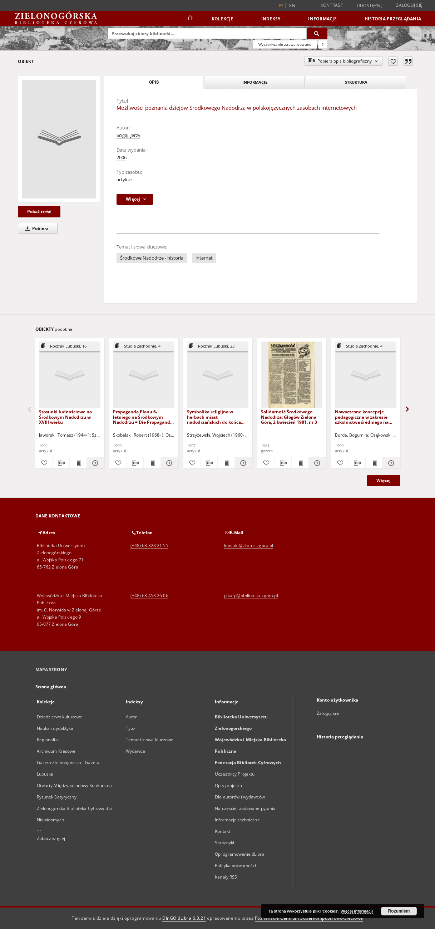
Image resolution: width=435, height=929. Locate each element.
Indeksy (271, 19)
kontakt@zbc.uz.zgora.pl (248, 545)
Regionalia (47, 740)
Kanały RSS (226, 877)
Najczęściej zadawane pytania (245, 808)
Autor (131, 717)
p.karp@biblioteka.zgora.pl (251, 596)
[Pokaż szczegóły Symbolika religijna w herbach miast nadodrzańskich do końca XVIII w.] (242, 463)
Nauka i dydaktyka (55, 728)
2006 (122, 157)
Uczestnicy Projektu (234, 774)
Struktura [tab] (356, 82)
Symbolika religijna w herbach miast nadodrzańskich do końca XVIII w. (214, 417)
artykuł (124, 180)
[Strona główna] (190, 18)
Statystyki (224, 843)
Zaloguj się (409, 5)
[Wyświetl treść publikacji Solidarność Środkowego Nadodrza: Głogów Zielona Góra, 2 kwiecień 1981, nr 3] (300, 463)
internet (204, 258)
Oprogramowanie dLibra (240, 854)
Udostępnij (370, 6)
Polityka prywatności (235, 865)
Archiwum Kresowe (56, 751)
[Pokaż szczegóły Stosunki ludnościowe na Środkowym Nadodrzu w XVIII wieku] (94, 463)
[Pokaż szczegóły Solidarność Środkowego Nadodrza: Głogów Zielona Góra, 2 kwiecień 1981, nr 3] (316, 463)
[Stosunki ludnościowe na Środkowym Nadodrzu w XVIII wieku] (69, 375)
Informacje (322, 19)
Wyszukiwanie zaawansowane (284, 44)
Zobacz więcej (51, 838)
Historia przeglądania (393, 19)
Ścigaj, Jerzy (128, 135)
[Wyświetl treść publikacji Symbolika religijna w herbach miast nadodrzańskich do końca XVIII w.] (226, 463)
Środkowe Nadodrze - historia (151, 258)
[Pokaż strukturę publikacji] (69, 346)
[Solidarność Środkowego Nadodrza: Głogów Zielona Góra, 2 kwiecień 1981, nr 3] (291, 375)
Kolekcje (222, 19)
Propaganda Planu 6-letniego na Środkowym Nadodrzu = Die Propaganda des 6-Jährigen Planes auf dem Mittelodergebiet (143, 417)
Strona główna (50, 687)
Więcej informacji (357, 911)
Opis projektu (228, 785)
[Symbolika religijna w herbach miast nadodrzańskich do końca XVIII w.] (217, 375)
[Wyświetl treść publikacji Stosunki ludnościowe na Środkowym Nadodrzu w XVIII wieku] (78, 463)
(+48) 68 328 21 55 (149, 545)
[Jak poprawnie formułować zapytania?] (322, 44)
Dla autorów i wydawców (240, 797)
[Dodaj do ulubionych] (393, 61)
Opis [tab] (154, 82)
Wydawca (135, 751)
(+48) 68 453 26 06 (149, 596)
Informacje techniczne (237, 820)
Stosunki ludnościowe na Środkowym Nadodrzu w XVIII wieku (65, 417)
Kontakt (222, 831)
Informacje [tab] (254, 82)
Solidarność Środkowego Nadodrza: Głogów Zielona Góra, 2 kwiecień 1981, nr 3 (289, 417)
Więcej (383, 480)
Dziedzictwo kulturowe (60, 717)
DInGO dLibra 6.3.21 (184, 918)
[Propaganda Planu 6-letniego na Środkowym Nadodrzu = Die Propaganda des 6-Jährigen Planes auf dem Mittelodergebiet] (143, 375)
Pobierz (35, 228)
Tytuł (131, 728)
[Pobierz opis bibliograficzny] (61, 463)
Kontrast (332, 5)
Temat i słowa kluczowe (150, 740)
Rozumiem (399, 911)
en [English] (292, 5)
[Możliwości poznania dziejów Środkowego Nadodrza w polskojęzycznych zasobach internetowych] (59, 139)
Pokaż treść (39, 211)
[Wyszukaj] (317, 33)
